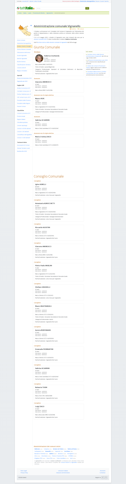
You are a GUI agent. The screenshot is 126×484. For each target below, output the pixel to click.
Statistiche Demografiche (24, 43)
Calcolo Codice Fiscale (35, 1)
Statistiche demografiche (87, 1)
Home (20, 13)
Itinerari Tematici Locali (23, 148)
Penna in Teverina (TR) (59, 456)
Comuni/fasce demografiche (24, 134)
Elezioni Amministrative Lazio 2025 (98, 60)
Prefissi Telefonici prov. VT (24, 94)
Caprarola (59, 451)
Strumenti (102, 470)
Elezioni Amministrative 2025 (24, 78)
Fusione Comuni (21, 106)
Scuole (102, 1)
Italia (24, 13)
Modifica (73, 29)
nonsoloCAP (25, 1)
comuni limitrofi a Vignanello (69, 462)
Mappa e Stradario (22, 70)
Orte (37, 456)
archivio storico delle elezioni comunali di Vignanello (52, 42)
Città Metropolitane (22, 122)
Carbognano (39, 451)
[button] (102, 477)
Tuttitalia (19, 1)
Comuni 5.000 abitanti (23, 137)
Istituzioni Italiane (63, 470)
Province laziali (21, 116)
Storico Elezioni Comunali (24, 49)
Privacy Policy (24, 472)
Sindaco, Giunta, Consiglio (24, 46)
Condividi (81, 29)
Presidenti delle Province (24, 100)
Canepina (48, 449)
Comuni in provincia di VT (23, 113)
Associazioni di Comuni (23, 145)
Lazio (29, 13)
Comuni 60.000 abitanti (24, 128)
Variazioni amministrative (63, 472)
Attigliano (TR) (39, 458)
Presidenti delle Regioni (23, 103)
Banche (107, 1)
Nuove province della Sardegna (71, 1)
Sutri (73, 458)
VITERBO (72, 456)
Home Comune (21, 40)
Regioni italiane (21, 119)
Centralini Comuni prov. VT (24, 91)
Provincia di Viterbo (39, 13)
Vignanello (49, 13)
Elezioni (97, 1)
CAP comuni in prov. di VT (24, 97)
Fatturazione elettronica (23, 52)
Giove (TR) (51, 458)
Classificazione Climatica (23, 64)
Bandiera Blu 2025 (22, 151)
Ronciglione (72, 453)
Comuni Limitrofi (21, 67)
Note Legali (24, 470)
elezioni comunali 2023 (40, 39)
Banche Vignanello (22, 58)
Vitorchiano (46, 456)
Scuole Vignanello (22, 55)
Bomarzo (62, 453)
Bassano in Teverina (41, 453)
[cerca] (60, 8)
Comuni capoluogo (22, 125)
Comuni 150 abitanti (23, 131)
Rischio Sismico (21, 61)
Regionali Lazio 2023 (22, 81)
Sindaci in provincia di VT (23, 88)
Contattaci (102, 472)
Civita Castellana (63, 458)
